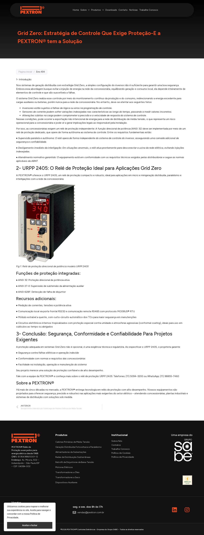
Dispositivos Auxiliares (66, 482)
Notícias (133, 10)
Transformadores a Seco (67, 477)
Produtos (97, 10)
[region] (30, 517)
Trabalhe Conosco (148, 10)
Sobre (84, 10)
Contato (123, 10)
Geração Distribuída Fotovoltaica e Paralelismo (78, 447)
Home (76, 10)
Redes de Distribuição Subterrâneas (73, 457)
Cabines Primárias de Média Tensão (72, 442)
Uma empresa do (181, 435)
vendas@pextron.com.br (90, 512)
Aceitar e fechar (29, 525)
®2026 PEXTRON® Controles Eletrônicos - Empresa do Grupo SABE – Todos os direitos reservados (102, 529)
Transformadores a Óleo (67, 472)
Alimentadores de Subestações (70, 452)
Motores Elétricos (64, 467)
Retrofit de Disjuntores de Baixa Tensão (74, 462)
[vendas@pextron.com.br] (74, 512)
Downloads (111, 10)
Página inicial (25, 71)
